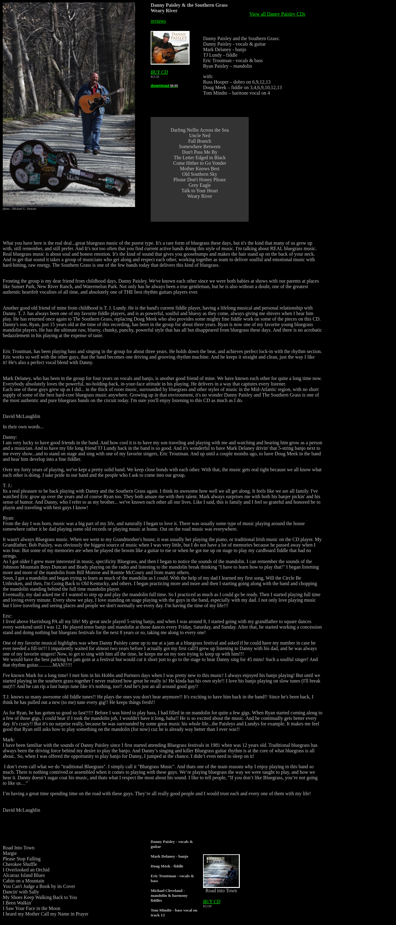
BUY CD (159, 72)
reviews (158, 21)
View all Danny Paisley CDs (277, 14)
